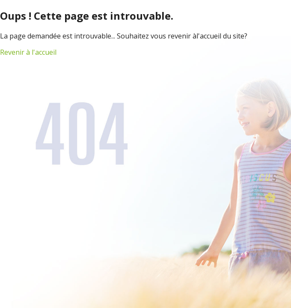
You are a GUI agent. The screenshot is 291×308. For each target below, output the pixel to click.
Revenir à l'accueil (28, 52)
